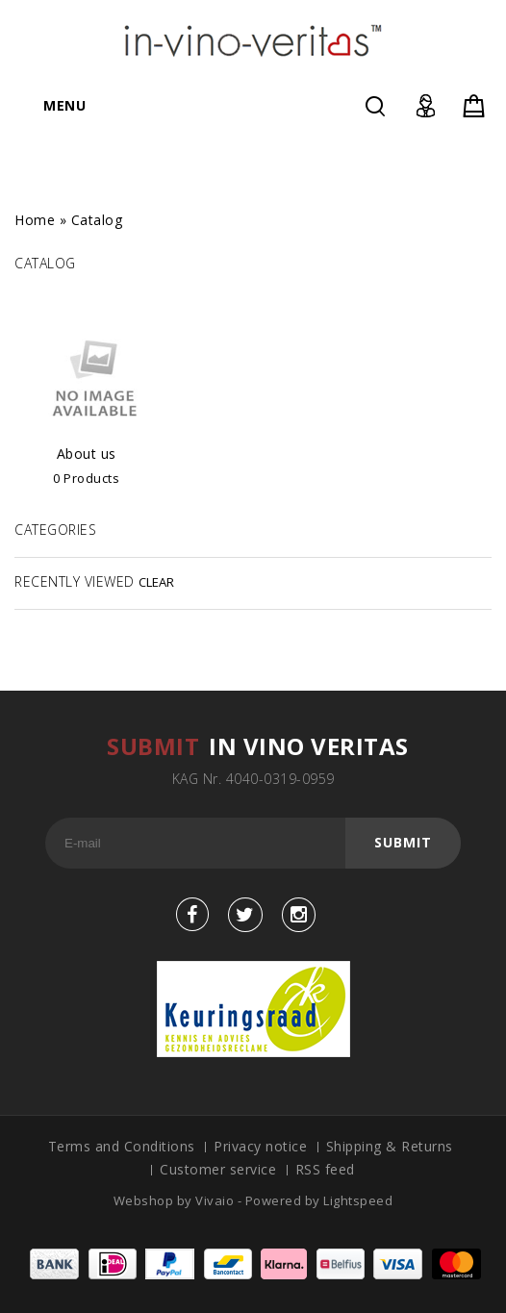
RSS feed (325, 1169)
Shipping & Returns (389, 1146)
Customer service (218, 1169)
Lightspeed (357, 1200)
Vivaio (216, 1200)
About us (86, 453)
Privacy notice (260, 1146)
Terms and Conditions (121, 1146)
